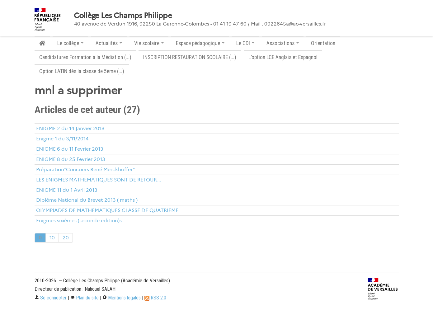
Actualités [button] (109, 43)
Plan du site (84, 298)
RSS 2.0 (155, 298)
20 (66, 238)
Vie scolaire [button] (149, 43)
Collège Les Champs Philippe (123, 15)
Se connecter (51, 298)
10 (52, 238)
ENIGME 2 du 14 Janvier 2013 (70, 128)
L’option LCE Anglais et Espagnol (283, 57)
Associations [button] (282, 43)
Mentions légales (121, 298)
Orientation (323, 43)
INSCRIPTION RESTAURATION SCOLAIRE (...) (189, 57)
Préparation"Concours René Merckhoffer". (85, 169)
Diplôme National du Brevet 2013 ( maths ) (87, 200)
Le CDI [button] (245, 43)
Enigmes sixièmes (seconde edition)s (79, 220)
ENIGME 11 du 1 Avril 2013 (66, 190)
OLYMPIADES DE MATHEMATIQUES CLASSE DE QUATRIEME (107, 210)
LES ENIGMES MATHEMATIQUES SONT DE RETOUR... (98, 180)
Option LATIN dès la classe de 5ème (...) (81, 71)
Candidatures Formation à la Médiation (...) (85, 57)
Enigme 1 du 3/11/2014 (62, 139)
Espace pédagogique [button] (200, 43)
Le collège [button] (70, 43)
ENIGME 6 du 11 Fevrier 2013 (69, 149)
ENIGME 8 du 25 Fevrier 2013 (70, 159)
